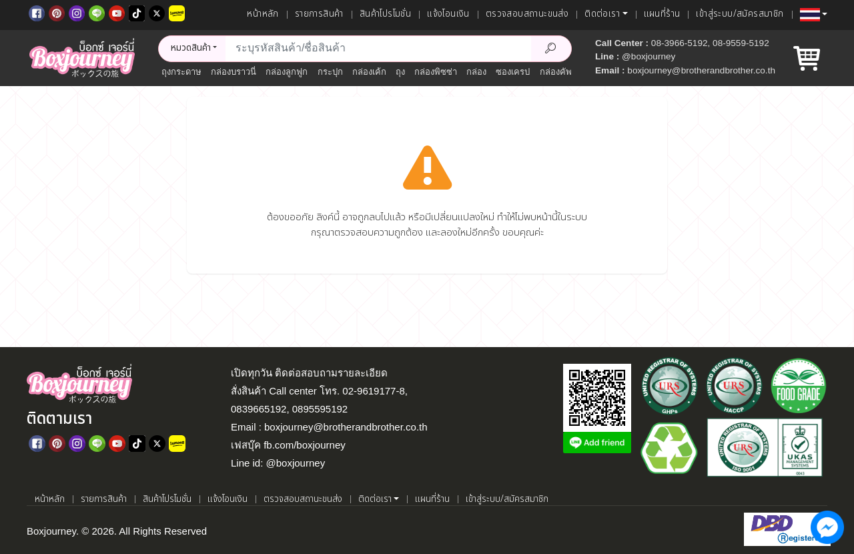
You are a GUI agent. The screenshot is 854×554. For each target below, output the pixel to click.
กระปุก (330, 72)
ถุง (400, 72)
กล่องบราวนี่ (233, 72)
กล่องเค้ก (369, 72)
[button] (813, 14)
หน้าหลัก (262, 14)
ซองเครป (513, 72)
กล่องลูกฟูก (287, 72)
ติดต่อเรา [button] (602, 14)
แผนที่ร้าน (662, 14)
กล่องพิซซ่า (435, 72)
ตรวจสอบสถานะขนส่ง (527, 14)
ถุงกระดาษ (181, 72)
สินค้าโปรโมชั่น (385, 14)
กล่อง (476, 72)
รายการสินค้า (319, 14)
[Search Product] (551, 48)
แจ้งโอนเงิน (448, 14)
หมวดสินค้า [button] (191, 48)
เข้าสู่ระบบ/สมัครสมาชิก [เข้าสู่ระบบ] (739, 14)
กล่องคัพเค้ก (563, 72)
